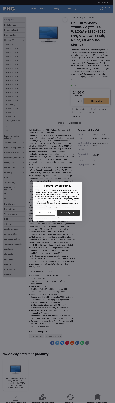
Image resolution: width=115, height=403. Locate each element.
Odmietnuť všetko (45, 213)
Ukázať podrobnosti (57, 218)
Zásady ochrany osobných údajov (57, 207)
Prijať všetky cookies (68, 213)
